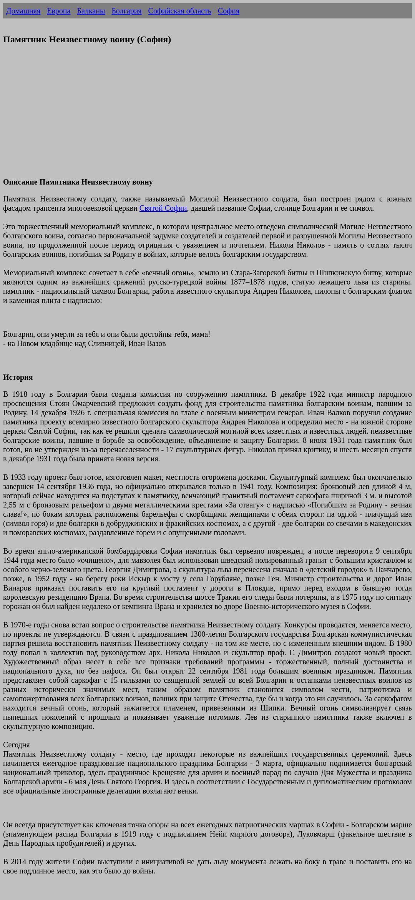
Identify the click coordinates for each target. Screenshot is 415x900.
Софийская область (179, 11)
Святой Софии (163, 208)
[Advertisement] (207, 116)
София (228, 11)
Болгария (126, 11)
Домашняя (23, 11)
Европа (58, 11)
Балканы (91, 11)
